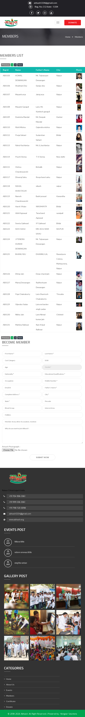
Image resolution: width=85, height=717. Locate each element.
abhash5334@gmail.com (42, 3)
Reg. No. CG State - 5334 (42, 7)
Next (20, 65)
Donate (72, 22)
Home (67, 37)
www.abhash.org (16, 519)
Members (79, 37)
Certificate (10, 701)
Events (9, 690)
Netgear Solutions (68, 714)
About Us (10, 684)
